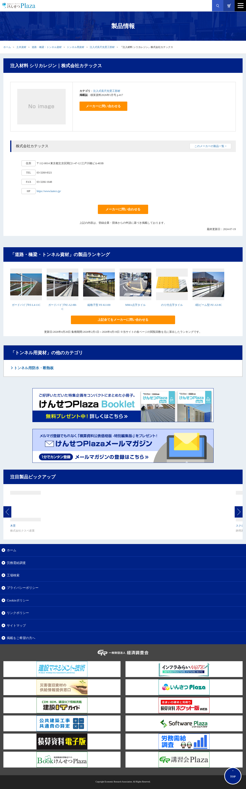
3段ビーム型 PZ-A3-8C (208, 305)
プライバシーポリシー (23, 587)
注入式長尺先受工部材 (102, 47)
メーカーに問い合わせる (103, 106)
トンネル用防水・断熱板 (33, 368)
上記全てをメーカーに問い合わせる (123, 319)
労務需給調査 (16, 563)
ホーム (7, 47)
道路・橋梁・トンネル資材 (47, 47)
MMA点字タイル (135, 305)
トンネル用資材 (75, 47)
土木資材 (21, 47)
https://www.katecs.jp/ (49, 191)
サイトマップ (16, 625)
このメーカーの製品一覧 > (210, 146)
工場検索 (13, 575)
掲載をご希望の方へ (21, 638)
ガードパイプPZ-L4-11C (26, 305)
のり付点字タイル (172, 305)
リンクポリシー (18, 613)
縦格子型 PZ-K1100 (98, 305)
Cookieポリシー (18, 600)
